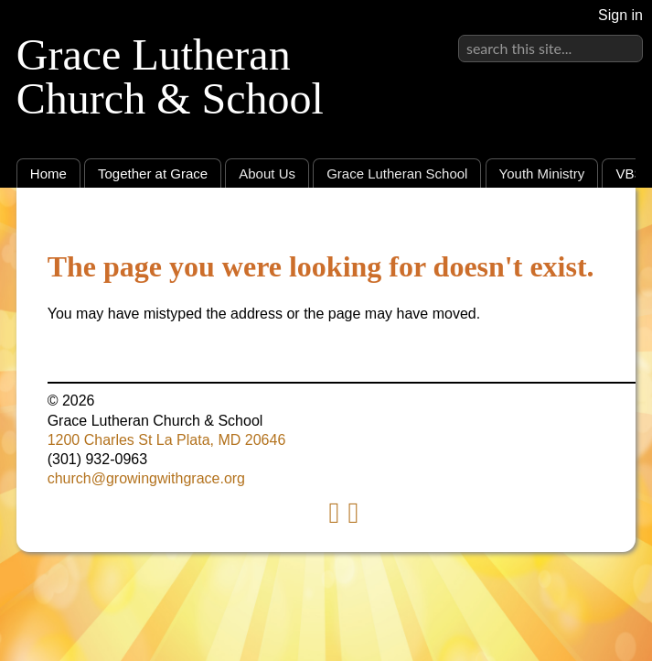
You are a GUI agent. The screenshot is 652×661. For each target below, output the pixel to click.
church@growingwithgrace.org (146, 478)
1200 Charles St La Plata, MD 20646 (167, 440)
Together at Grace (153, 173)
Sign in (620, 15)
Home (48, 173)
